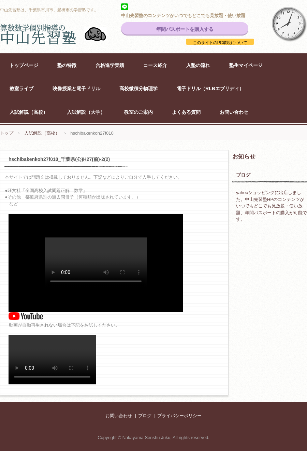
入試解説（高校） (29, 112)
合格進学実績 (110, 65)
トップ (6, 133)
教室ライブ (21, 88)
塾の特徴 (66, 65)
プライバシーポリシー (179, 415)
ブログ (243, 175)
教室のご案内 (138, 112)
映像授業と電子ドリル (76, 88)
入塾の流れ (198, 65)
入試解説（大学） (86, 112)
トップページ (24, 65)
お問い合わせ (234, 112)
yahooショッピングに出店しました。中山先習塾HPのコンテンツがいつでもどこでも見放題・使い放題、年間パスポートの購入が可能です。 (271, 206)
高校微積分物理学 (138, 88)
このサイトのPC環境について (220, 42)
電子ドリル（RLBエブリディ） (210, 88)
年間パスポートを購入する (185, 29)
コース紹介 (155, 65)
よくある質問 (186, 112)
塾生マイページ (246, 65)
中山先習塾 (61, 34)
